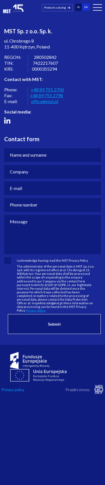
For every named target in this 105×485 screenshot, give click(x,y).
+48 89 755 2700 (47, 89)
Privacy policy (13, 390)
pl (78, 7)
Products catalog (55, 7)
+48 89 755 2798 (46, 95)
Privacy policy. (36, 310)
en (85, 7)
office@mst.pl (44, 101)
